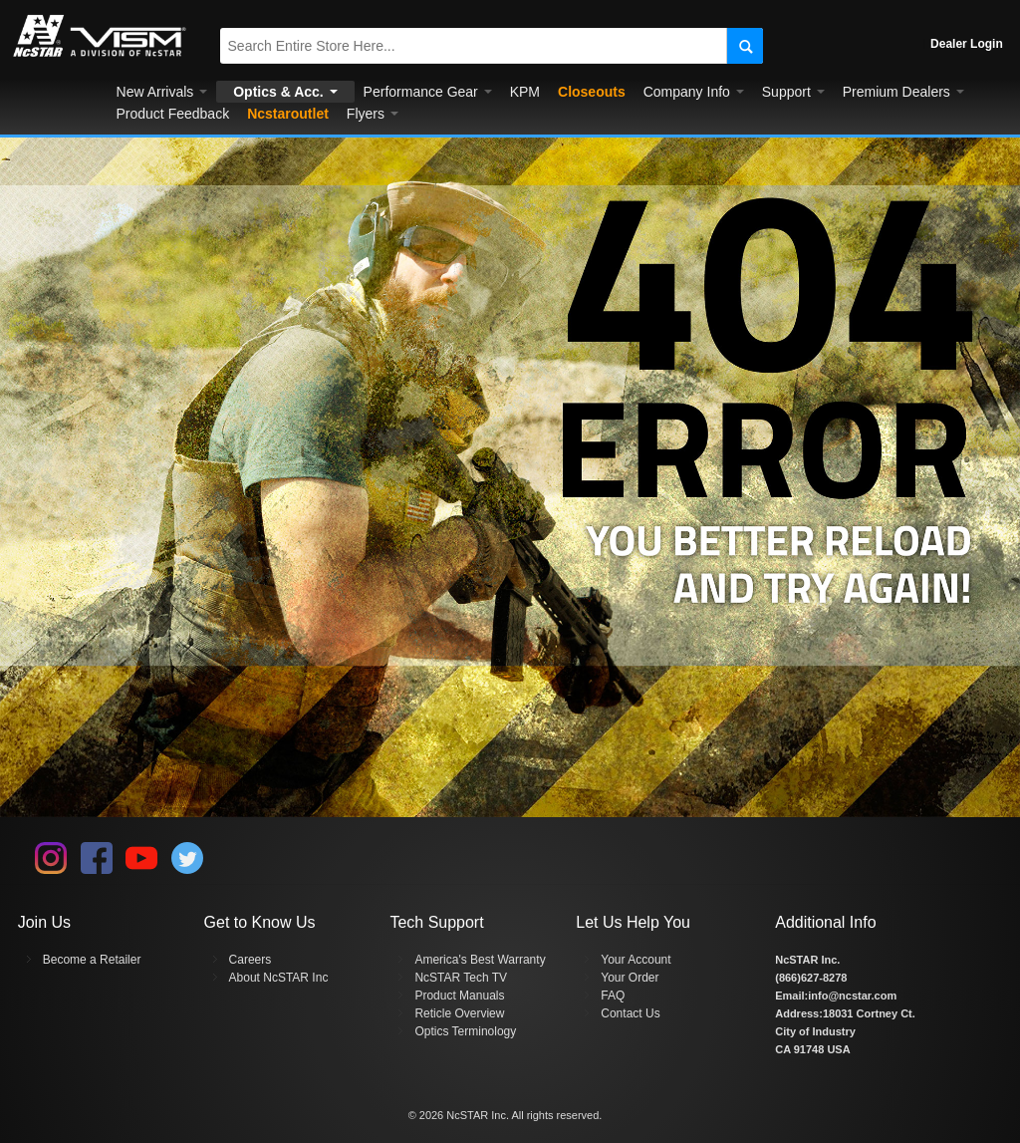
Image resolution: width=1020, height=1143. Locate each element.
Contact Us (630, 1013)
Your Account (635, 960)
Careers (250, 960)
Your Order (629, 978)
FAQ (613, 995)
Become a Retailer (92, 960)
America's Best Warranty (479, 960)
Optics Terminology (465, 1031)
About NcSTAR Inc (279, 978)
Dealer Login (966, 44)
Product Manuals (459, 995)
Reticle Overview (459, 1013)
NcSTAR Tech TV (460, 978)
